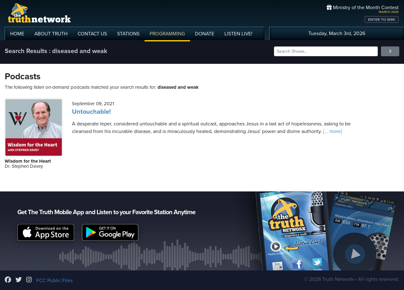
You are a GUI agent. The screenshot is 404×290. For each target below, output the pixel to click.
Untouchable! (91, 112)
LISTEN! (238, 34)
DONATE (204, 34)
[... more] (332, 131)
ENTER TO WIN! (381, 19)
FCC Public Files (54, 280)
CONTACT (92, 34)
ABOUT (51, 34)
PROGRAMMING (167, 34)
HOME (17, 34)
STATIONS (128, 34)
